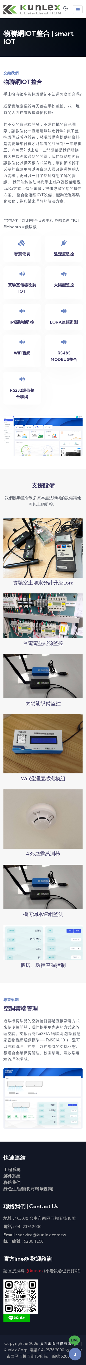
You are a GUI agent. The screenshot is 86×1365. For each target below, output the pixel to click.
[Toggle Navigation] (78, 9)
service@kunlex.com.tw (42, 1234)
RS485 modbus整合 (64, 356)
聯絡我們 (11, 1182)
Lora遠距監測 (64, 322)
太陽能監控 (64, 284)
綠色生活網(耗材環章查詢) (28, 1188)
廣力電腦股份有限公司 (59, 1343)
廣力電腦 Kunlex (32, 9)
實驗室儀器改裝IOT (22, 288)
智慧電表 (22, 254)
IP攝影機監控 (22, 322)
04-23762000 (28, 1226)
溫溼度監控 (64, 254)
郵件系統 (11, 1176)
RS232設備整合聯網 (22, 393)
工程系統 (11, 1169)
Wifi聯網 (22, 353)
